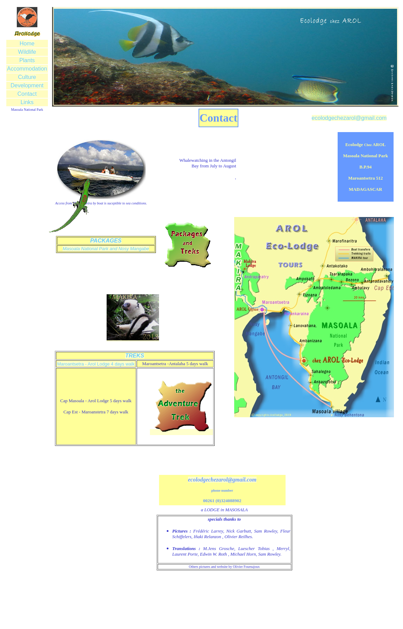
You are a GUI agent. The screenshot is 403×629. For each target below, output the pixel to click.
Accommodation (27, 69)
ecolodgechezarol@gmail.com (349, 118)
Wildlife (27, 52)
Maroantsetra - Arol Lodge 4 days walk (96, 364)
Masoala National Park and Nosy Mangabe (106, 248)
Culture (27, 77)
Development (26, 85)
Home (27, 43)
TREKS (134, 356)
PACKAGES (106, 241)
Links (27, 102)
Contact (27, 94)
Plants (27, 60)
